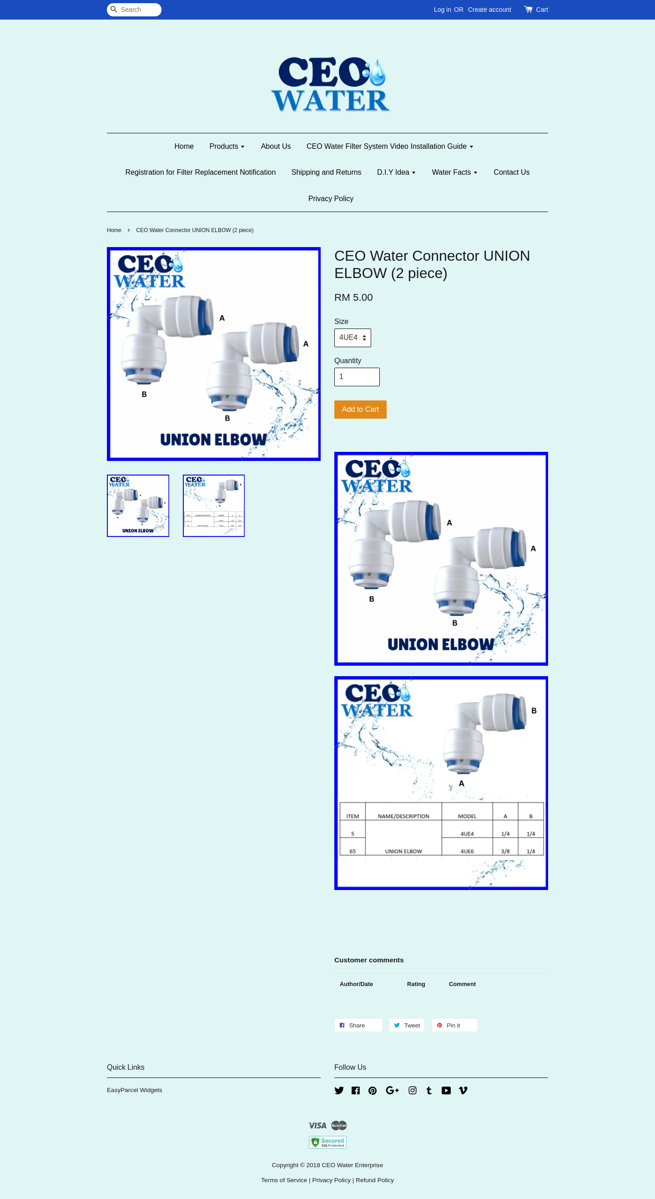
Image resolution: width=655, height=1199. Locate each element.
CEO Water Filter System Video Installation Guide (390, 146)
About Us (276, 146)
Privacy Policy (331, 198)
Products (228, 146)
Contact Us (511, 172)
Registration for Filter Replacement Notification (200, 172)
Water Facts (455, 172)
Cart (542, 9)
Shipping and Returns (327, 172)
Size (341, 321)
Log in (442, 9)
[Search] (134, 9)
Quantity (348, 360)
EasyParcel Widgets (134, 1090)
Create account (489, 9)
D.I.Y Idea (396, 172)
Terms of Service (284, 1180)
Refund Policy (375, 1180)
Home (184, 146)
